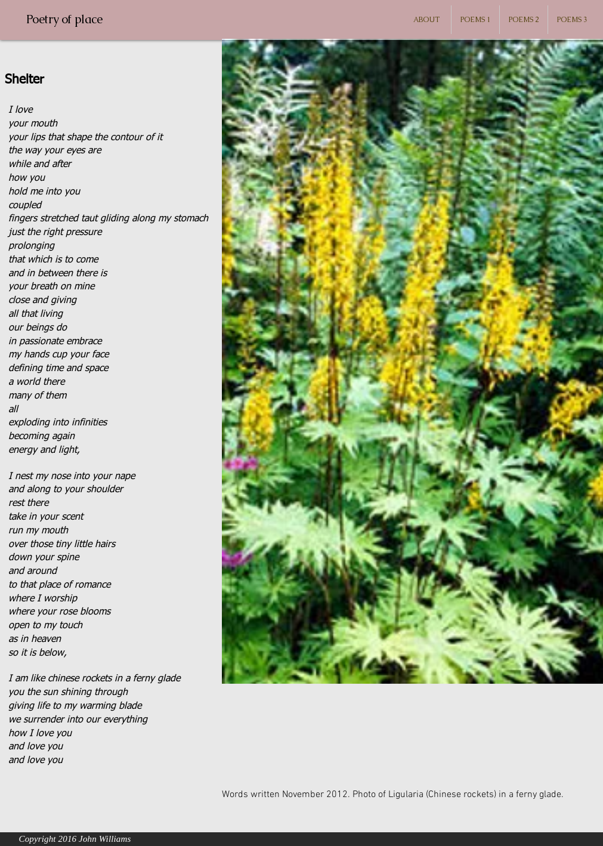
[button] (475, 19)
